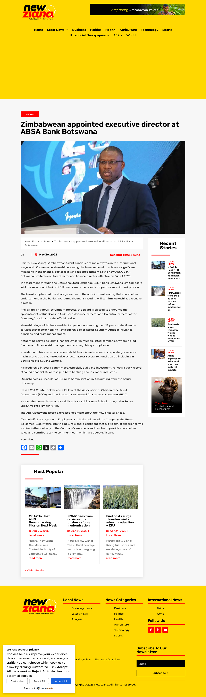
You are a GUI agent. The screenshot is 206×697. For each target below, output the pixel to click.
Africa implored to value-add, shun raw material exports (174, 362)
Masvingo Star (81, 659)
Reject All (39, 681)
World (131, 35)
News (30, 114)
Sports (167, 30)
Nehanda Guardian (107, 659)
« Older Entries (35, 570)
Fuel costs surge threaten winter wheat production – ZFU (120, 520)
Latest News (80, 613)
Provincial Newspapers (88, 35)
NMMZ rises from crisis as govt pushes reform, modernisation (80, 520)
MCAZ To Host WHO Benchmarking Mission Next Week (43, 520)
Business (79, 30)
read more (36, 558)
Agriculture (128, 30)
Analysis (77, 619)
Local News (56, 30)
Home (38, 30)
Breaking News (82, 608)
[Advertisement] (103, 68)
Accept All (61, 681)
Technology (149, 30)
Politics (95, 30)
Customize (17, 681)
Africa (117, 35)
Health (110, 30)
